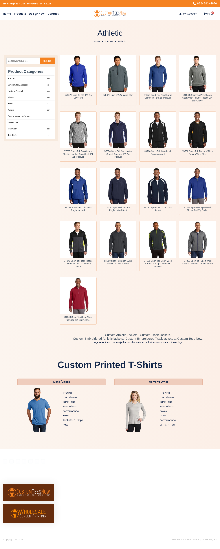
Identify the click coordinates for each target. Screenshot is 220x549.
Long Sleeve (70, 400)
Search (47, 61)
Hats (65, 427)
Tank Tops (69, 404)
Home (7, 13)
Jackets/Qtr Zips (73, 422)
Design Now (36, 13)
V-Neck (164, 418)
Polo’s (66, 418)
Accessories (29, 123)
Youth (29, 104)
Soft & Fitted (167, 427)
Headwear (29, 129)
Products (20, 13)
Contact (53, 13)
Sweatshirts (70, 409)
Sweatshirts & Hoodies (29, 85)
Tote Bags (29, 135)
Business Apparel (29, 91)
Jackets (109, 41)
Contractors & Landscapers (29, 117)
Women (29, 98)
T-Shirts (29, 79)
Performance (71, 413)
